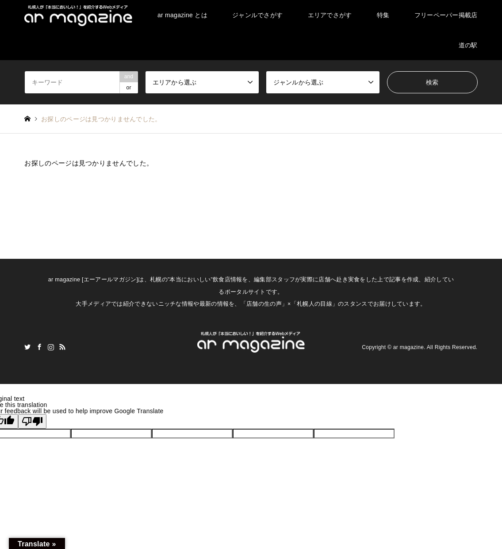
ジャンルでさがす (257, 15)
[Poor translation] (32, 421)
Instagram (51, 347)
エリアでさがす (330, 15)
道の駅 (468, 45)
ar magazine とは (182, 15)
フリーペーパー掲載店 (446, 15)
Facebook (39, 347)
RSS (62, 347)
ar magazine (408, 347)
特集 (383, 15)
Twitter (27, 347)
